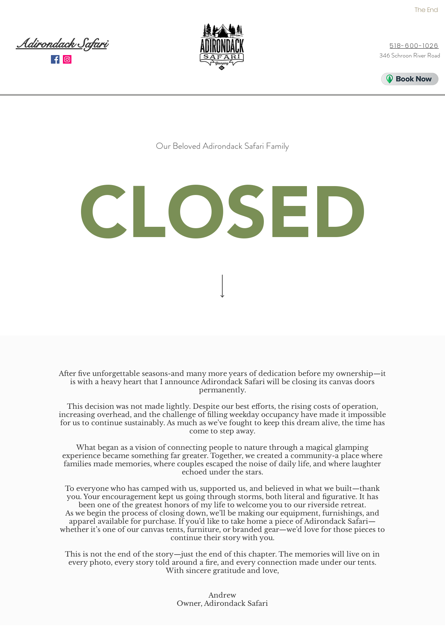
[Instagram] (67, 59)
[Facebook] (55, 59)
